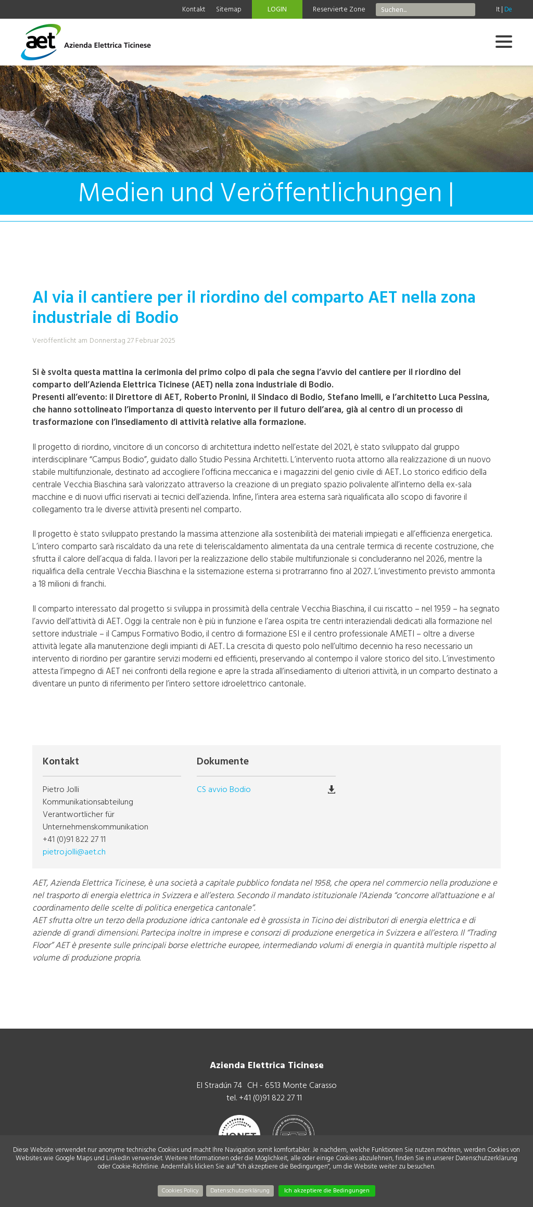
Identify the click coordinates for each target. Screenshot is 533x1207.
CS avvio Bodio (224, 789)
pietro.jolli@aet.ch (74, 852)
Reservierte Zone (339, 9)
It (498, 9)
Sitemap (229, 9)
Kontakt (194, 9)
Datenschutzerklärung (240, 1191)
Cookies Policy (180, 1191)
